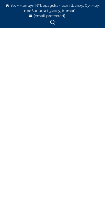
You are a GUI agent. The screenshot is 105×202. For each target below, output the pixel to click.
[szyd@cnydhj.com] (50, 16)
